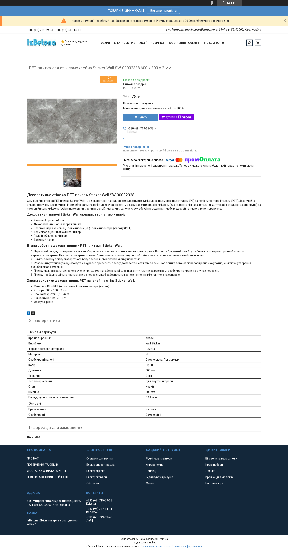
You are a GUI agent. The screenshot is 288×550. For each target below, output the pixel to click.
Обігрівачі (92, 483)
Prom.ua (163, 539)
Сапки (150, 483)
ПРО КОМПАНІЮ (213, 42)
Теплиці (151, 470)
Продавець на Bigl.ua (144, 542)
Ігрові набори (214, 464)
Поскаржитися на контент (155, 546)
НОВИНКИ (157, 42)
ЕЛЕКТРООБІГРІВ (124, 42)
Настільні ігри (214, 483)
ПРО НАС (33, 458)
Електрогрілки (95, 470)
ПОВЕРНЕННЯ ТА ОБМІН (183, 42)
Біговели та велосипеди (221, 458)
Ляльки (210, 470)
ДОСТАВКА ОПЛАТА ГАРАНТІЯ (47, 470)
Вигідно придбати (163, 11)
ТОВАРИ (104, 42)
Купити (142, 117)
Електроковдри (96, 477)
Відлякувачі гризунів (159, 477)
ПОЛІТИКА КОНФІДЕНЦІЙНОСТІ (47, 477)
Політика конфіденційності (187, 546)
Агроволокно (154, 464)
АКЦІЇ (143, 42)
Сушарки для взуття (99, 458)
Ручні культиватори (159, 458)
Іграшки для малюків (219, 477)
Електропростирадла (100, 464)
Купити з (178, 117)
